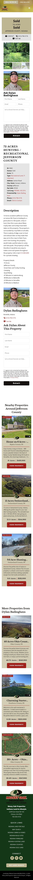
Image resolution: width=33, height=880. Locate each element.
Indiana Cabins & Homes (16, 833)
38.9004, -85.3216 (20, 191)
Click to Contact (17, 201)
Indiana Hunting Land (16, 841)
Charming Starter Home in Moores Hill (16, 700)
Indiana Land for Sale (16, 826)
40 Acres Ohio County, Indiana (16, 641)
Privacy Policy (14, 132)
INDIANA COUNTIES (16, 844)
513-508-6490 (24, 253)
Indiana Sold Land (16, 848)
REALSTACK (22, 873)
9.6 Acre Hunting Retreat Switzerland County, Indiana (17, 560)
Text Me (7, 321)
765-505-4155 (16, 817)
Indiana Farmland (16, 839)
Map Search (16, 829)
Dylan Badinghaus (15, 310)
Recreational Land (17, 176)
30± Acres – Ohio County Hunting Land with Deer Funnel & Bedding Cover (16, 759)
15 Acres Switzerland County (16, 501)
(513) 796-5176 (17, 198)
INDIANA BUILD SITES (16, 836)
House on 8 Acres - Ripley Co (16, 442)
